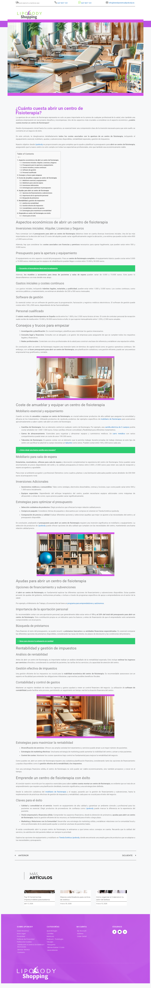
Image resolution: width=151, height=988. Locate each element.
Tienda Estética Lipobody (69, 837)
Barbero (56, 24)
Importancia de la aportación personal (35, 195)
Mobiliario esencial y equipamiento (34, 180)
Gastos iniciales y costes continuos (34, 167)
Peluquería (42, 24)
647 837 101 (62, 3)
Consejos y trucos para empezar (30, 175)
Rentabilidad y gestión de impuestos (32, 201)
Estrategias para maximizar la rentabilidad (36, 210)
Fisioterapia (71, 24)
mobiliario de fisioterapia (111, 419)
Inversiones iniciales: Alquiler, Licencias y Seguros (39, 163)
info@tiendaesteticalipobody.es (121, 3)
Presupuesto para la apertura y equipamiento (37, 165)
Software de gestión (29, 170)
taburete (68, 443)
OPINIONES (121, 24)
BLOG (110, 24)
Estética (29, 24)
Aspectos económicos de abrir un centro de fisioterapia (38, 160)
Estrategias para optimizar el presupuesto (36, 188)
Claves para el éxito (29, 216)
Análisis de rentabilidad (30, 203)
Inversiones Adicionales (30, 185)
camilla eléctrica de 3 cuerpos (117, 427)
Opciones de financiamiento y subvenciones (37, 193)
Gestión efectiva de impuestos (32, 205)
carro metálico (119, 434)
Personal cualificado (29, 172)
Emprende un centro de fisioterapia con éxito (35, 213)
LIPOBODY (99, 24)
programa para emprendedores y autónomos (86, 603)
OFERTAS (86, 23)
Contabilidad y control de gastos (33, 208)
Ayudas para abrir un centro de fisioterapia (34, 190)
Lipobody (39, 144)
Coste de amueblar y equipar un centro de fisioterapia (38, 178)
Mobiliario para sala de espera (32, 183)
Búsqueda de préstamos (30, 198)
